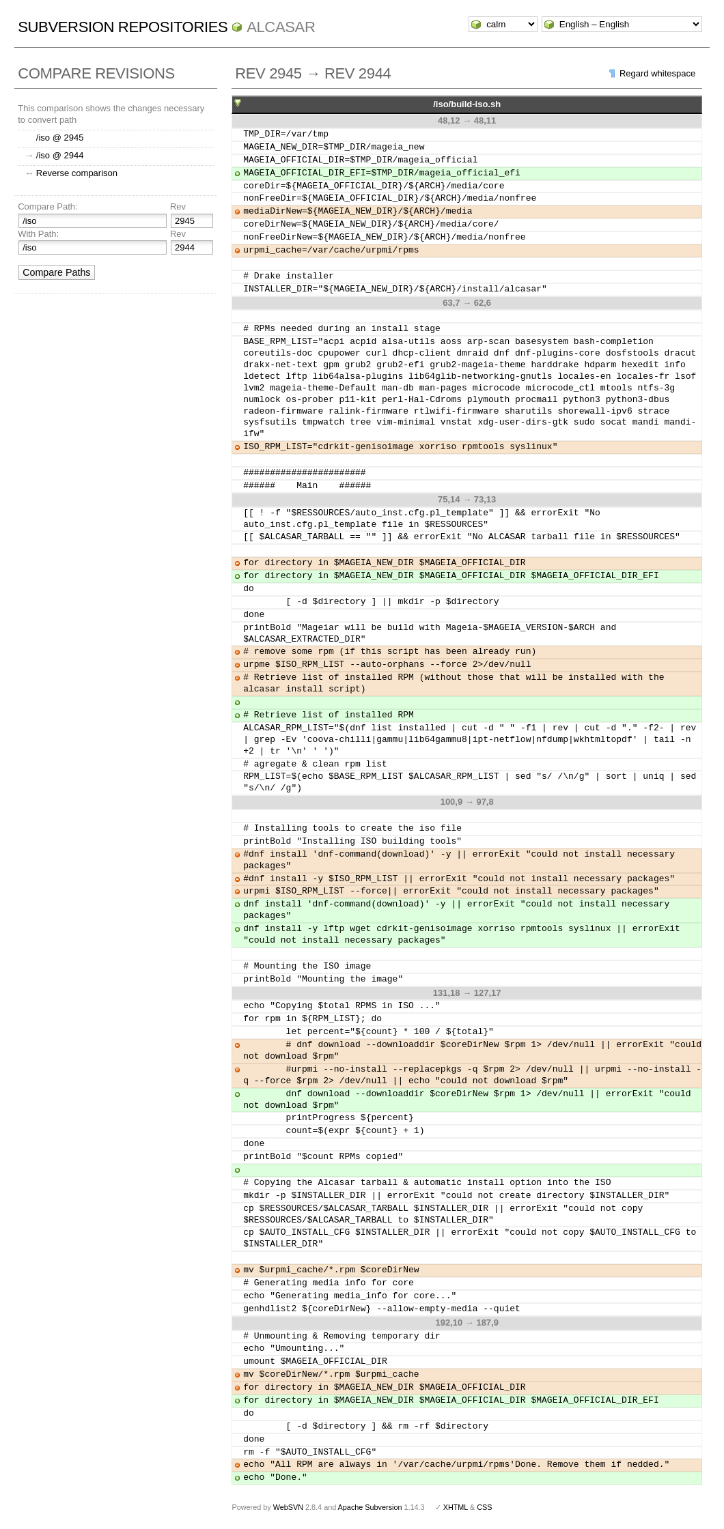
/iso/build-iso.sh (467, 104)
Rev (178, 206)
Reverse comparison (76, 173)
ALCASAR (281, 26)
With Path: (38, 234)
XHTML (455, 1507)
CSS (484, 1507)
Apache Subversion (370, 1507)
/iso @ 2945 (60, 137)
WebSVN (288, 1507)
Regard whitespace (657, 73)
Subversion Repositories (122, 26)
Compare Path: (47, 206)
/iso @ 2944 (60, 155)
